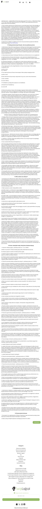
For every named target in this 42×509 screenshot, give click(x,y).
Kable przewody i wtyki (20, 459)
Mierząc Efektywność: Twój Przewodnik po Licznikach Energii (20, 478)
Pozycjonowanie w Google (20, 468)
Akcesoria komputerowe (21, 450)
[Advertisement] (21, 12)
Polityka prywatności (21, 483)
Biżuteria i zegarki (20, 453)
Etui (21, 454)
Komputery (21, 461)
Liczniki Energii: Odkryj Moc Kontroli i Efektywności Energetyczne (21, 473)
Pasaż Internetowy (14, 43)
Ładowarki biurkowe (21, 463)
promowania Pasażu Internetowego (9, 218)
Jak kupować (20, 479)
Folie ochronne (21, 456)
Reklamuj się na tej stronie (20, 470)
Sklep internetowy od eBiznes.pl (21, 507)
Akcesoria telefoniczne (20, 451)
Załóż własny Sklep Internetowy (20, 471)
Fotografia (21, 458)
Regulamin (21, 481)
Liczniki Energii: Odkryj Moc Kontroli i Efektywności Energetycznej (21, 475)
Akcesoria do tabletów (20, 448)
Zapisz (21, 499)
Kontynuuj (36, 422)
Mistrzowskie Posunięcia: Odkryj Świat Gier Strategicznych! (21, 476)
